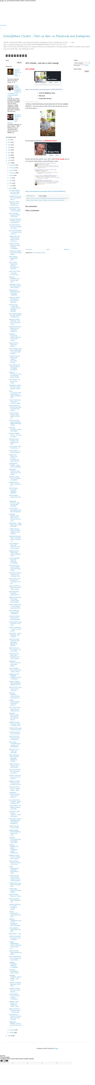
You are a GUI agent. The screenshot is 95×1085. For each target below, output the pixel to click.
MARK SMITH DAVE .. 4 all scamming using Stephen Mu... (15, 606)
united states (61, 200)
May (10, 183)
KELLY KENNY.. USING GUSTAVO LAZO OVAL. (15, 862)
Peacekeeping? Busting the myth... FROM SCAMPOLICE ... (15, 315)
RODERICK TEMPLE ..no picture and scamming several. (15, 574)
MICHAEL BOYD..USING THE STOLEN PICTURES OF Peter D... (14, 716)
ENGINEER (43, 198)
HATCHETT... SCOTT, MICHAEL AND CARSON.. (15, 635)
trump (56, 200)
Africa (33, 198)
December (12, 165)
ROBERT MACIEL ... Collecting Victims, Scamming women (15, 724)
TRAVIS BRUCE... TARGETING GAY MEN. (15, 929)
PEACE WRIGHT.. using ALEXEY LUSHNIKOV (14, 612)
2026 (9, 139)
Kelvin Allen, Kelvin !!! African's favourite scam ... (14, 273)
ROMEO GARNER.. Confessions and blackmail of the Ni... (15, 783)
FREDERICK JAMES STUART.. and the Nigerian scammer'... (15, 387)
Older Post (66, 249)
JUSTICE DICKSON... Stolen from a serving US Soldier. (15, 401)
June (10, 180)
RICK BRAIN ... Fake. (15, 933)
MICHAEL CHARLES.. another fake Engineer (15, 429)
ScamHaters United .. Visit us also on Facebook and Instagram (46, 36)
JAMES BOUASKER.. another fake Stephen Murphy (15, 252)
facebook (49, 198)
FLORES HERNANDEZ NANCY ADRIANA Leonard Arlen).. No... (15, 945)
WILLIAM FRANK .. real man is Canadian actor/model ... (15, 226)
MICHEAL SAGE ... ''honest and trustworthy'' (14, 751)
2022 (9, 150)
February (12, 1030)
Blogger (56, 1048)
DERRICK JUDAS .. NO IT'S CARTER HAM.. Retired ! (14, 857)
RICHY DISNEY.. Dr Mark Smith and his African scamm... (15, 587)
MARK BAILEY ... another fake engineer (14, 344)
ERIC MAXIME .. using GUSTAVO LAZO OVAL (14, 215)
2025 (9, 142)
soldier (52, 200)
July (10, 178)
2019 (9, 157)
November (12, 167)
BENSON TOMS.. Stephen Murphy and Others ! (15, 952)
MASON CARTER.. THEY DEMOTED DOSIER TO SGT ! (15, 683)
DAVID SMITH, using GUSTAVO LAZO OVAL (15, 623)
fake (53, 198)
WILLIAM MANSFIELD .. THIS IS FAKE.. (14, 971)
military (28, 200)
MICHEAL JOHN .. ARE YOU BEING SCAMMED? (15, 478)
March (11, 188)
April (11, 185)
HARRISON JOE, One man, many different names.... (15, 198)
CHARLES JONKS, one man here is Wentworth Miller (14, 617)
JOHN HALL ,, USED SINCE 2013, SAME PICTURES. (15, 525)
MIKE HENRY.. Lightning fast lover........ (13, 258)
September (12, 173)
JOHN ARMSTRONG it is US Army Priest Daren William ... (15, 958)
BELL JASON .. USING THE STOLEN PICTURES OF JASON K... (14, 266)
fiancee (56, 198)
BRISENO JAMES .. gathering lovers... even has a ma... (14, 203)
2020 (9, 155)
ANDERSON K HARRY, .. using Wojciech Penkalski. (15, 465)
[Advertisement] (47, 13)
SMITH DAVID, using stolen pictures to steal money (15, 688)
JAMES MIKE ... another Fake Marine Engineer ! (15, 890)
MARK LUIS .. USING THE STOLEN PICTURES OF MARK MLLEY (14, 458)
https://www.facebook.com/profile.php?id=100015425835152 (43, 89)
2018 (9, 160)
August (11, 175)
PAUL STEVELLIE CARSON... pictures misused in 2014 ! (15, 801)
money (32, 200)
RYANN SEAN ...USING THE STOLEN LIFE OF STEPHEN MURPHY (15, 308)
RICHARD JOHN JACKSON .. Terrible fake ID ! (14, 593)
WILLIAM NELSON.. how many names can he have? (15, 771)
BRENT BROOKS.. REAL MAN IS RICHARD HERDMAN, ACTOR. (14, 758)
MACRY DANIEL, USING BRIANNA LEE (15, 900)
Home (48, 249)
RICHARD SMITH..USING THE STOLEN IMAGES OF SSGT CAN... (15, 517)
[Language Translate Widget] (82, 63)
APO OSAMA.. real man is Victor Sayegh (14, 381)
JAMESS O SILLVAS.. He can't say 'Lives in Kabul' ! (15, 777)
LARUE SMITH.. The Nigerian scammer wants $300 (15, 807)
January (11, 1032)
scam (49, 200)
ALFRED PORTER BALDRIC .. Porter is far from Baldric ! (15, 209)
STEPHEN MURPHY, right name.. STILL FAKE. (15, 984)
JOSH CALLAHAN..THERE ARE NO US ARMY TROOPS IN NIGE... (15, 394)
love (67, 198)
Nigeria (36, 200)
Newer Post (29, 249)
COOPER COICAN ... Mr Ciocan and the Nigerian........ (15, 990)
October (11, 170)
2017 (9, 163)
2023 (9, 147)
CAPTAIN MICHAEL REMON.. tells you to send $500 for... (15, 220)
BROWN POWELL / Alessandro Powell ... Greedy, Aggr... (14, 1010)
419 (31, 198)
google (63, 198)
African (37, 198)
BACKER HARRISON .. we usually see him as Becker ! (15, 232)
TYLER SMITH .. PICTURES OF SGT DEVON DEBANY (15, 510)
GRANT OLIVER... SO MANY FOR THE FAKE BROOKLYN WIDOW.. (14, 642)
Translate (84, 65)
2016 (9, 1035)
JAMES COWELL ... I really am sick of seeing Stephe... (15, 765)
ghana (59, 198)
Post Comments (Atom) (39, 252)
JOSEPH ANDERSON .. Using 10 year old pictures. (15, 629)
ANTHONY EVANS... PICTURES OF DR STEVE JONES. (15, 286)
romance (40, 200)
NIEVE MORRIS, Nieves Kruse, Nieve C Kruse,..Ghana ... (15, 670)
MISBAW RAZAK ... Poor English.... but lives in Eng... (15, 649)
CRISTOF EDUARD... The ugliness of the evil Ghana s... (15, 938)
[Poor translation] (6, 1061)
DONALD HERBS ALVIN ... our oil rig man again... (15, 435)
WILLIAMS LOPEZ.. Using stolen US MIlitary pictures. (15, 709)
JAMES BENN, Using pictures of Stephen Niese (15, 884)
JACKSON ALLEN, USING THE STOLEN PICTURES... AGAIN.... (14, 359)
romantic (45, 200)
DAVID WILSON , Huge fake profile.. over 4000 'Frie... (14, 738)
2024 (9, 145)
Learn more (3, 25)
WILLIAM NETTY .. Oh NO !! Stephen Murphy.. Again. (15, 788)
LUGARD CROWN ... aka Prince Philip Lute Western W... (15, 192)
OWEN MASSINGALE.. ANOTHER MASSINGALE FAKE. (14, 870)
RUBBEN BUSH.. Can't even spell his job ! (15, 484)
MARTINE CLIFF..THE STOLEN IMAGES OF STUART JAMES (15, 337)
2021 (9, 152)
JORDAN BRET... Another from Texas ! (15, 497)
